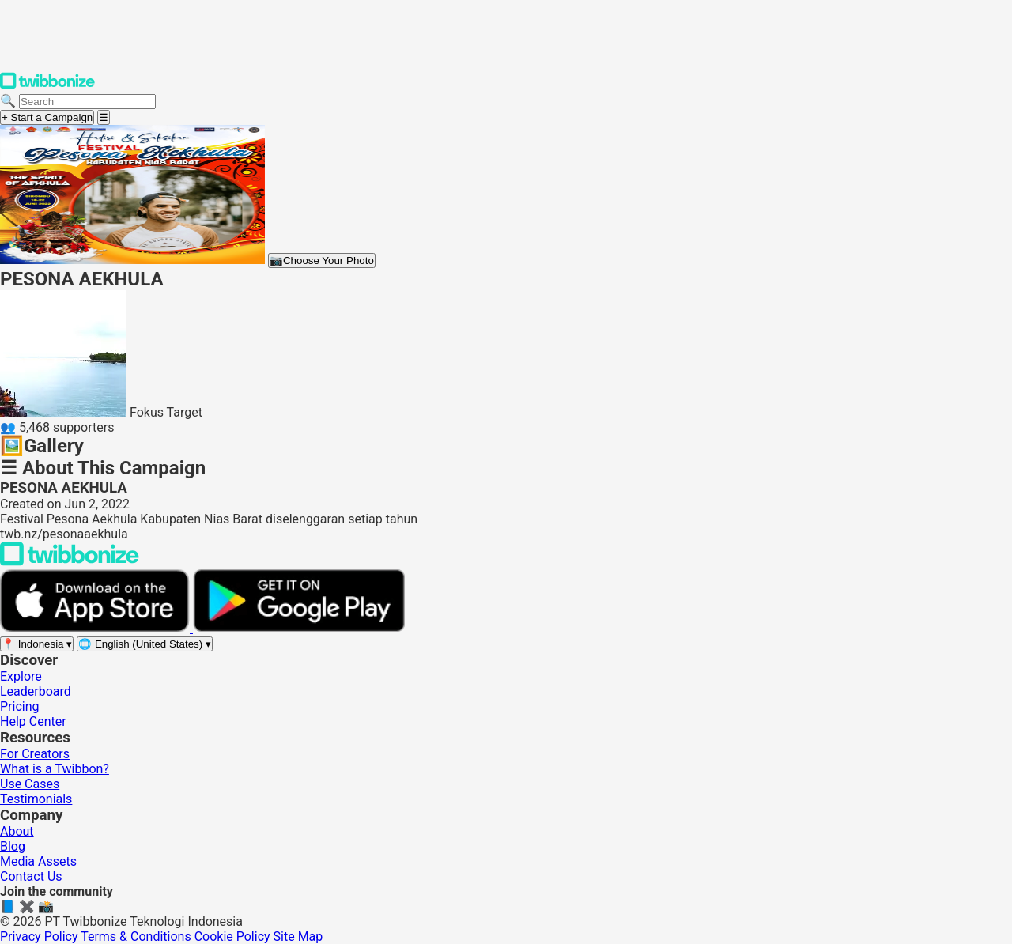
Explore (21, 676)
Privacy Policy (39, 936)
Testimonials (36, 798)
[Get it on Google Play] (299, 628)
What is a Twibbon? (54, 768)
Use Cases (29, 783)
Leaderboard (35, 691)
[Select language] (145, 643)
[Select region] (37, 643)
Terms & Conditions (136, 936)
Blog (12, 846)
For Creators (35, 753)
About (17, 831)
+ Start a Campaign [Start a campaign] (47, 117)
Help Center (33, 721)
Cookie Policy (232, 936)
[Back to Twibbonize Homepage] (69, 561)
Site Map (298, 936)
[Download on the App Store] (96, 628)
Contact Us (31, 876)
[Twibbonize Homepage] (47, 85)
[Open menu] (103, 117)
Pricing (20, 706)
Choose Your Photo (322, 260)
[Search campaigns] (87, 101)
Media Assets (38, 861)
